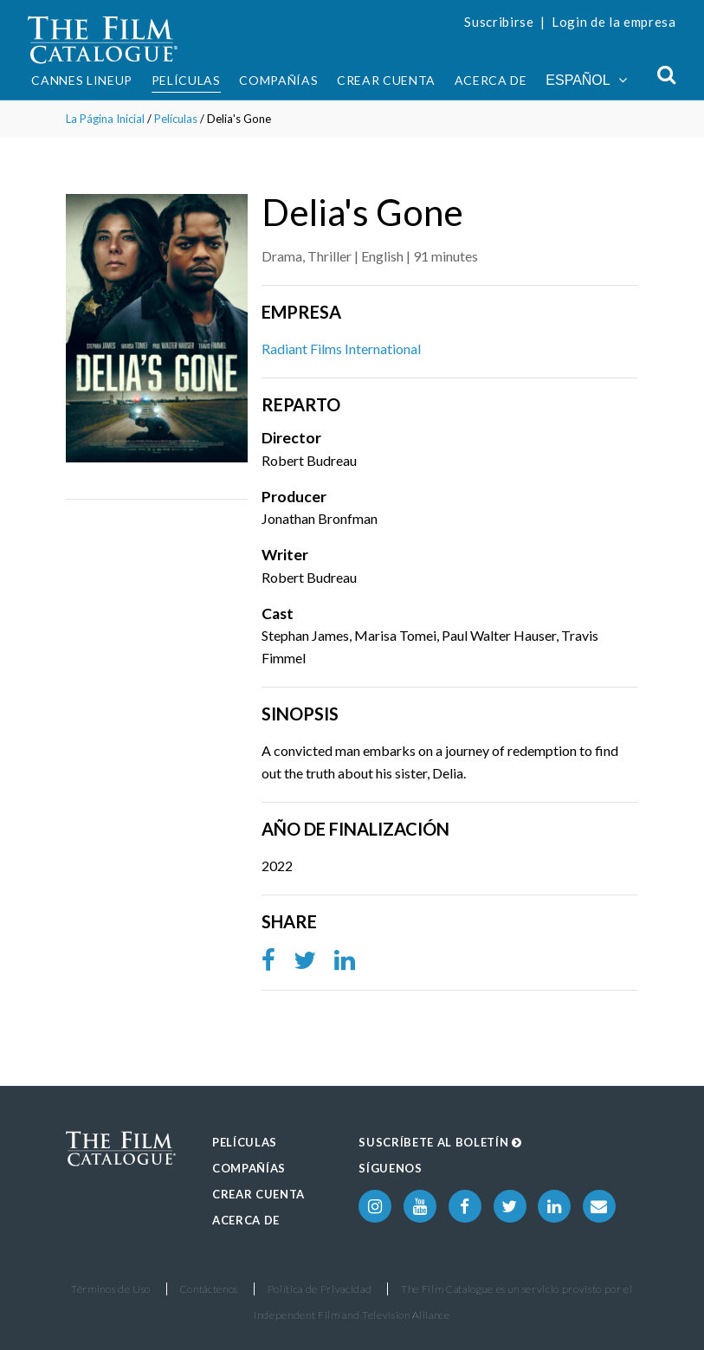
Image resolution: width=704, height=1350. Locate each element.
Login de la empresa (614, 21)
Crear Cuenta (386, 80)
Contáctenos (209, 1288)
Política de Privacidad (320, 1288)
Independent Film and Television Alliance (352, 1314)
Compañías (278, 80)
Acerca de (491, 80)
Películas (186, 80)
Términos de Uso (111, 1288)
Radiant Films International (341, 348)
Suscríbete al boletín (439, 1142)
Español (586, 80)
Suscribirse (498, 21)
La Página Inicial (105, 119)
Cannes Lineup (81, 80)
